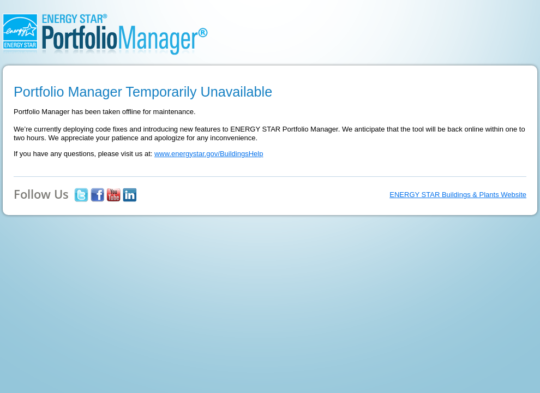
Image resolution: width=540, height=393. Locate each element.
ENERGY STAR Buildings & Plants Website (457, 194)
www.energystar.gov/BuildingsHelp (208, 154)
